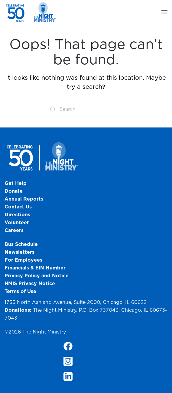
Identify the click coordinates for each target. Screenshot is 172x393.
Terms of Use (20, 291)
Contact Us (18, 206)
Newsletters (19, 252)
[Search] (86, 109)
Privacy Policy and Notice (37, 275)
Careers (14, 230)
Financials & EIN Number (35, 267)
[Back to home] (32, 12)
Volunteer (17, 222)
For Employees (23, 259)
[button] (164, 12)
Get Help (16, 183)
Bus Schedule (21, 244)
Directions (17, 214)
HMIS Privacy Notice (30, 283)
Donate (14, 191)
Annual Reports (24, 198)
